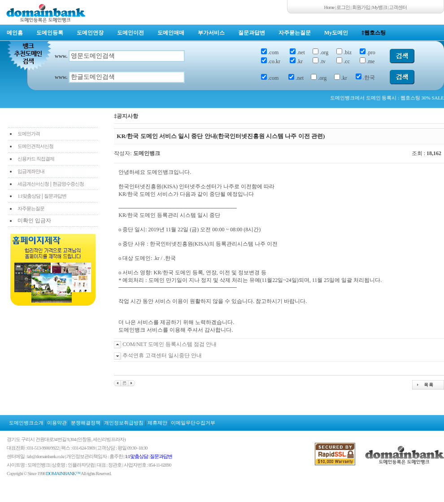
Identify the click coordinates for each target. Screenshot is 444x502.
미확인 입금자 (34, 220)
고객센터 (398, 7)
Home (329, 7)
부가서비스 (211, 33)
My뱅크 (379, 7)
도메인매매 (170, 33)
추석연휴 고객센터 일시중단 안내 (162, 355)
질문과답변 (251, 33)
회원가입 (361, 7)
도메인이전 (130, 33)
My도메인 (336, 33)
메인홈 (15, 33)
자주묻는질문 (295, 33)
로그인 (343, 7)
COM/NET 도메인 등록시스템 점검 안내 (169, 344)
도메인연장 (90, 33)
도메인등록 (49, 33)
